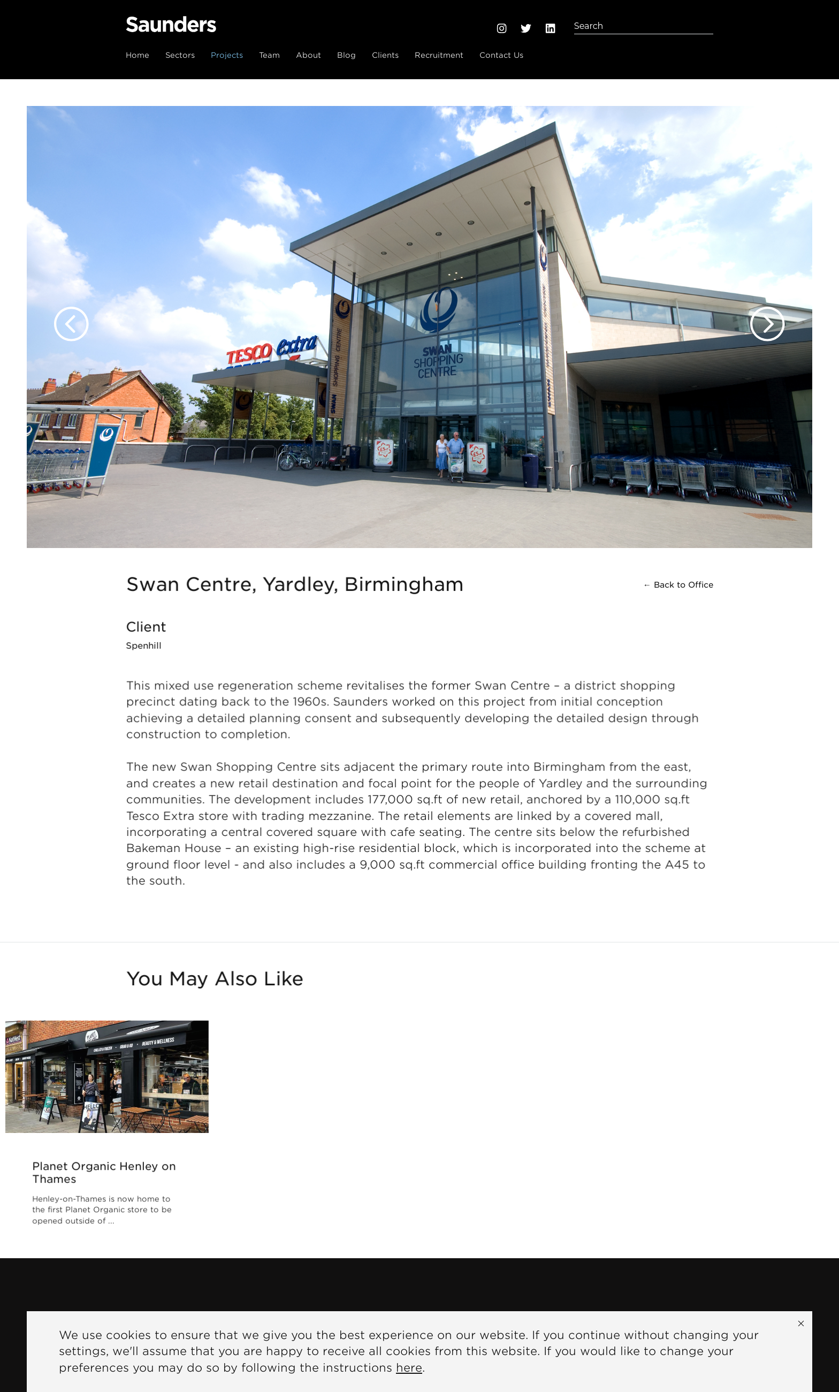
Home (137, 55)
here (409, 1367)
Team (269, 55)
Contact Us (501, 55)
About (308, 55)
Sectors (180, 55)
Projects (227, 55)
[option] (419, 313)
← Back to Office (678, 585)
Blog (346, 55)
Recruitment (439, 55)
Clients (385, 55)
